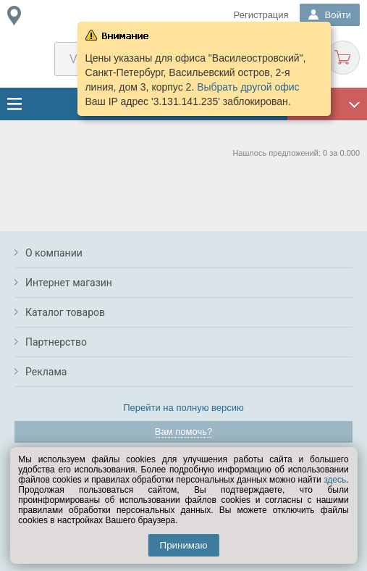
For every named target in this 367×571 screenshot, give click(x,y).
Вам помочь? (183, 431)
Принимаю (184, 545)
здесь (335, 480)
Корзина (343, 58)
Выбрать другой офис (248, 87)
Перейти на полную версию (183, 407)
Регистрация (261, 14)
